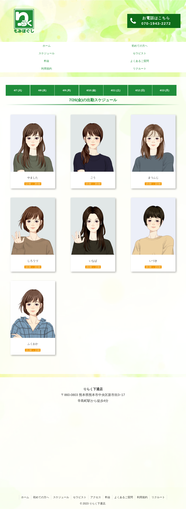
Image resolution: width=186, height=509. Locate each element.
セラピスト (79, 497)
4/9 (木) (67, 90)
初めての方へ (41, 497)
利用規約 (142, 497)
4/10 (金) (91, 90)
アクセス (95, 497)
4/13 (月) (164, 90)
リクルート (158, 497)
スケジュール (61, 497)
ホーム (25, 497)
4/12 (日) (140, 90)
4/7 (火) (18, 90)
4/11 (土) (115, 90)
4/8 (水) (42, 90)
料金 (107, 497)
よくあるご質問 (123, 497)
